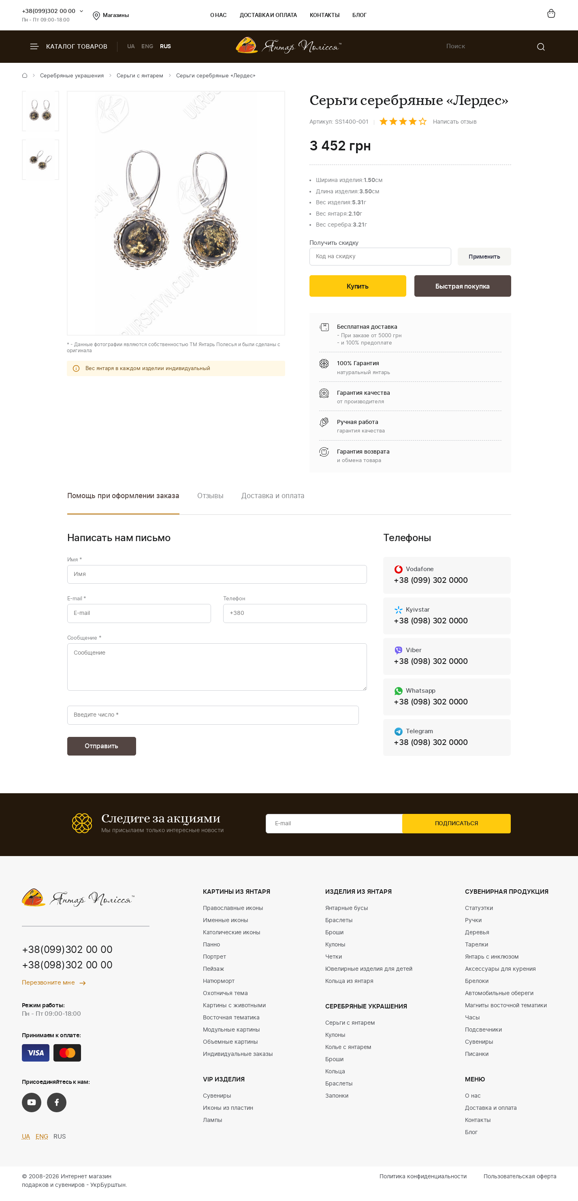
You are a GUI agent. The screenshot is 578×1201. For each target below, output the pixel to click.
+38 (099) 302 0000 (433, 582)
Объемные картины (230, 1047)
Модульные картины (231, 1035)
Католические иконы (231, 938)
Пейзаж (213, 974)
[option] (40, 111)
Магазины (111, 16)
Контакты (324, 15)
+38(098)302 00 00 (67, 971)
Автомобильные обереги (499, 999)
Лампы (212, 1125)
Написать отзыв (455, 122)
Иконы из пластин (228, 1113)
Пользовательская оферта (520, 1182)
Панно (211, 950)
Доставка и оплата (268, 15)
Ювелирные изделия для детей (368, 974)
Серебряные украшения (72, 76)
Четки (333, 962)
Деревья (477, 938)
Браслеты (339, 926)
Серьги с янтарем (140, 76)
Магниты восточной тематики (506, 1011)
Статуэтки (479, 913)
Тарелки (476, 950)
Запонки (336, 1101)
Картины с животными (234, 1011)
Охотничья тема (225, 999)
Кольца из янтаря (349, 986)
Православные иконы (233, 913)
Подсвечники (483, 1035)
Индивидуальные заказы (238, 1059)
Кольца (335, 1077)
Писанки (476, 1059)
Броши (334, 938)
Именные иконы (225, 926)
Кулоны (335, 950)
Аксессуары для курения (500, 974)
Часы (472, 1023)
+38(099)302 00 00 (49, 11)
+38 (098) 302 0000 (433, 623)
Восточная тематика (231, 1023)
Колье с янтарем (348, 1052)
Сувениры (217, 1101)
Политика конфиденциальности (423, 1182)
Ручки (473, 926)
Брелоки (476, 986)
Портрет (214, 962)
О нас (218, 15)
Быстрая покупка (462, 287)
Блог (359, 15)
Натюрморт (219, 986)
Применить (483, 257)
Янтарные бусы (346, 913)
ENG (147, 46)
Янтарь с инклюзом (492, 962)
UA (131, 46)
